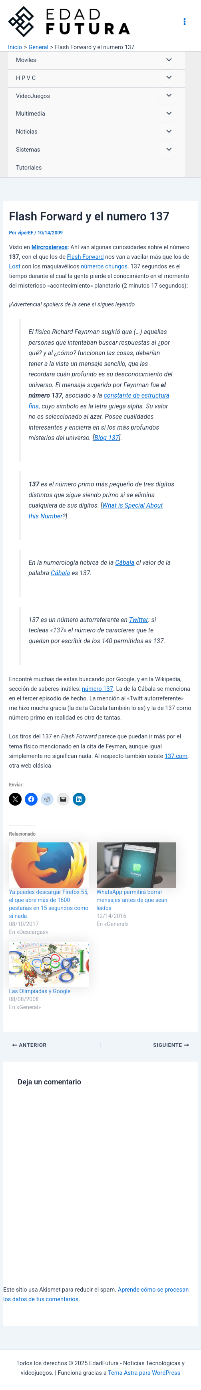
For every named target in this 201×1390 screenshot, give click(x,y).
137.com (176, 756)
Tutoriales (29, 167)
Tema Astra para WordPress (144, 1372)
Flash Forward (85, 256)
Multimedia (30, 113)
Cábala (124, 562)
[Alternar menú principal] (184, 21)
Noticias (27, 131)
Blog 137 (106, 438)
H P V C (26, 78)
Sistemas (28, 149)
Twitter (138, 620)
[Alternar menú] (167, 60)
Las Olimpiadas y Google (39, 991)
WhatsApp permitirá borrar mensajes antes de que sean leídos (132, 900)
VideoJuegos (33, 96)
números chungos (104, 266)
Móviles (26, 60)
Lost (14, 266)
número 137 (97, 688)
